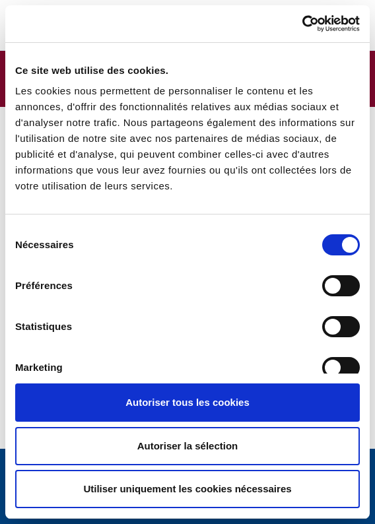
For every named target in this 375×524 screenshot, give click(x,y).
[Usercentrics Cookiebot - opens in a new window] (302, 23)
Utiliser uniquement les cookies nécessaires (187, 488)
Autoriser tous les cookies (187, 402)
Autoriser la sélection (187, 445)
